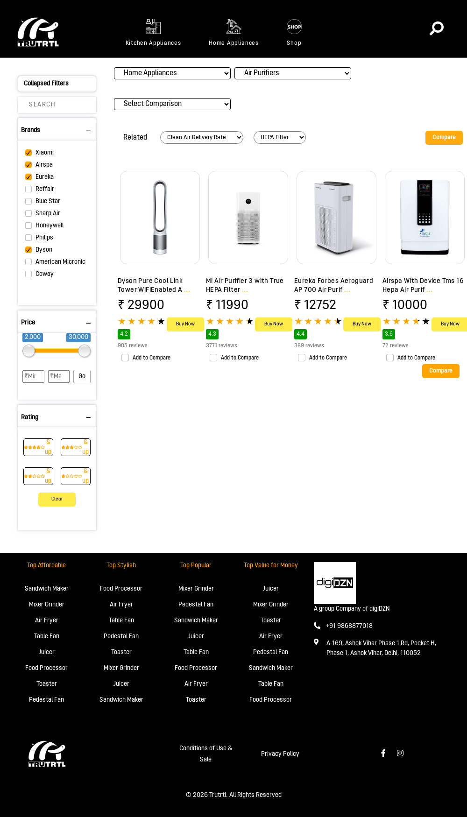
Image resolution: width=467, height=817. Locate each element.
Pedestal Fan (46, 700)
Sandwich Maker (47, 588)
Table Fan (46, 636)
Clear (57, 499)
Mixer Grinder (46, 604)
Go (81, 376)
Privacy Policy (280, 754)
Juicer (47, 652)
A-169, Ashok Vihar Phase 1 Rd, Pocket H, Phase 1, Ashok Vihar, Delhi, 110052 (381, 648)
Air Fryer (46, 620)
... (187, 290)
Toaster (46, 684)
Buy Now (185, 324)
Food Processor (46, 668)
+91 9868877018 (343, 626)
